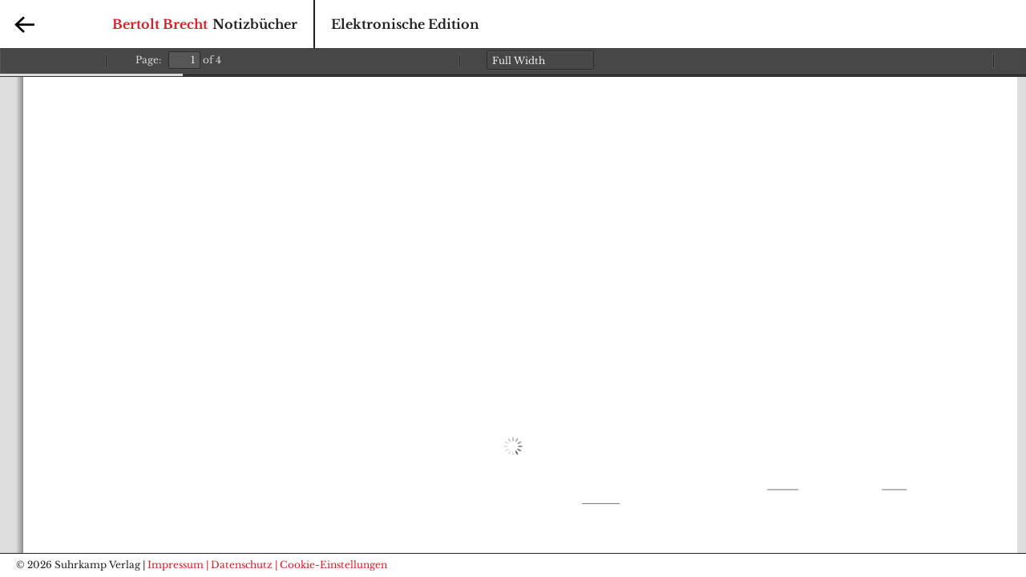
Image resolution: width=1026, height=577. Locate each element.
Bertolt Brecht (160, 24)
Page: (148, 60)
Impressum (175, 565)
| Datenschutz (239, 565)
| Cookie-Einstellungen (331, 565)
